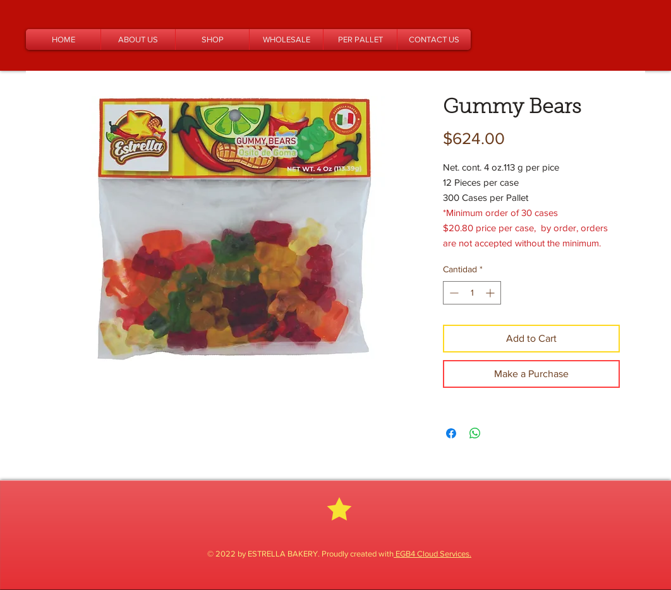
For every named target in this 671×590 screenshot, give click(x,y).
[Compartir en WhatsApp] (475, 433)
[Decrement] (453, 293)
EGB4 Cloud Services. (432, 553)
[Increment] (491, 293)
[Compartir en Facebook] (451, 433)
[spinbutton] (472, 293)
